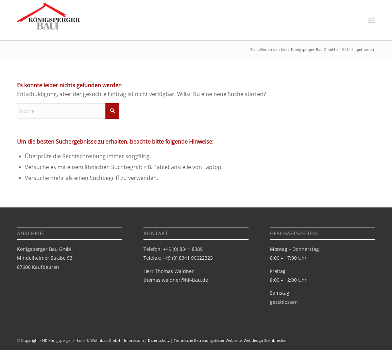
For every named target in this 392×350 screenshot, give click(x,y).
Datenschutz (159, 340)
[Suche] (68, 111)
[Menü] (371, 20)
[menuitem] (371, 20)
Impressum (134, 340)
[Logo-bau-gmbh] (49, 23)
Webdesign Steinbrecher (265, 340)
